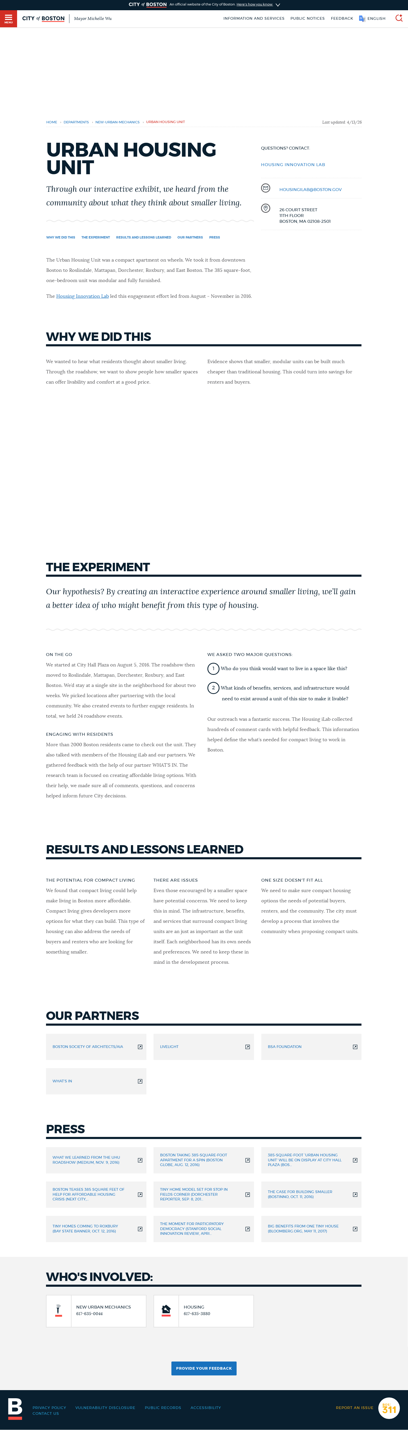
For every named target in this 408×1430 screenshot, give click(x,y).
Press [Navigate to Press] (214, 237)
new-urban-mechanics (117, 122)
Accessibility (206, 1408)
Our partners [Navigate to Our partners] (190, 237)
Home (51, 122)
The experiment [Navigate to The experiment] (95, 237)
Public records (163, 1408)
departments (76, 122)
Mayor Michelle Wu (92, 19)
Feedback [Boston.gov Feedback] (342, 18)
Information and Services (254, 18)
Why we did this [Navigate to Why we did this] (60, 237)
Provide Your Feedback (204, 1368)
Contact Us (46, 1414)
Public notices (307, 18)
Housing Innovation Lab (82, 296)
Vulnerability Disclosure (105, 1408)
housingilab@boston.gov (310, 190)
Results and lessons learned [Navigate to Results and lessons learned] (143, 237)
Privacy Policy (49, 1408)
